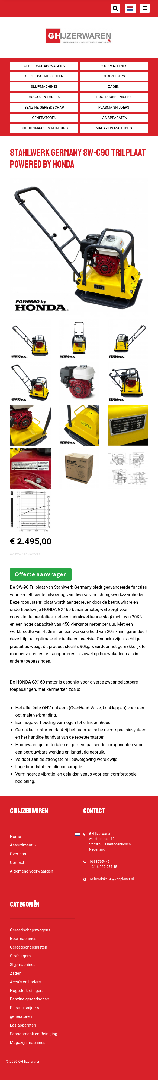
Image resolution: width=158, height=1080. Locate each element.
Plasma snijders (113, 107)
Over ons (18, 853)
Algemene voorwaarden (31, 871)
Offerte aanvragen (41, 574)
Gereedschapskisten (44, 76)
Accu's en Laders (44, 97)
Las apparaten (113, 118)
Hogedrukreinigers (113, 97)
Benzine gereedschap (44, 107)
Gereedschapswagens (44, 66)
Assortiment (22, 845)
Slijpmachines (44, 86)
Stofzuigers (113, 76)
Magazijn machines (114, 128)
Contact (17, 862)
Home (15, 836)
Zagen (114, 86)
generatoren (44, 118)
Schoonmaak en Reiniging (44, 128)
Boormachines (113, 66)
